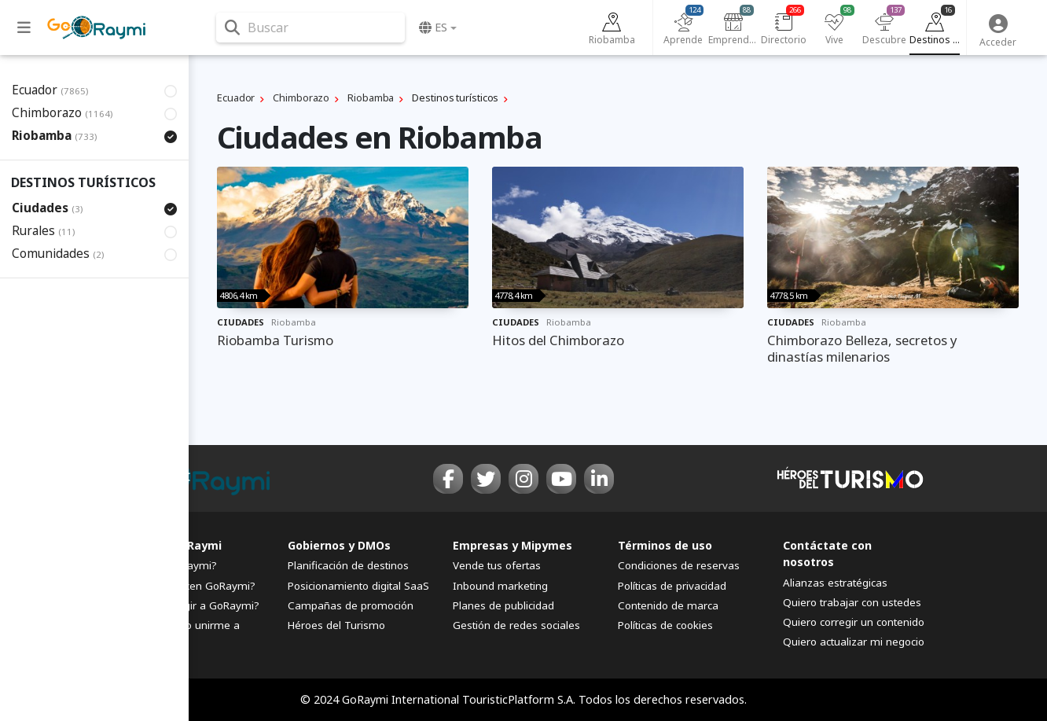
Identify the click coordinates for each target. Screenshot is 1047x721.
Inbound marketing (500, 586)
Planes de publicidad (503, 605)
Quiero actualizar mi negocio (853, 642)
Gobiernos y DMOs (339, 545)
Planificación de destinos (348, 565)
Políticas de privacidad (672, 586)
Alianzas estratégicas (835, 583)
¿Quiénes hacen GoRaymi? (189, 586)
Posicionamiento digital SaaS (358, 586)
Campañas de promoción (350, 605)
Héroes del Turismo (336, 625)
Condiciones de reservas (679, 565)
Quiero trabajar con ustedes (852, 602)
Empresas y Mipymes (512, 545)
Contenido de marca (668, 605)
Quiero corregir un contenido (853, 622)
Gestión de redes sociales (516, 625)
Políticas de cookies (665, 625)
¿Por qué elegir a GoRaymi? (191, 605)
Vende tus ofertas (497, 565)
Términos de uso (665, 545)
